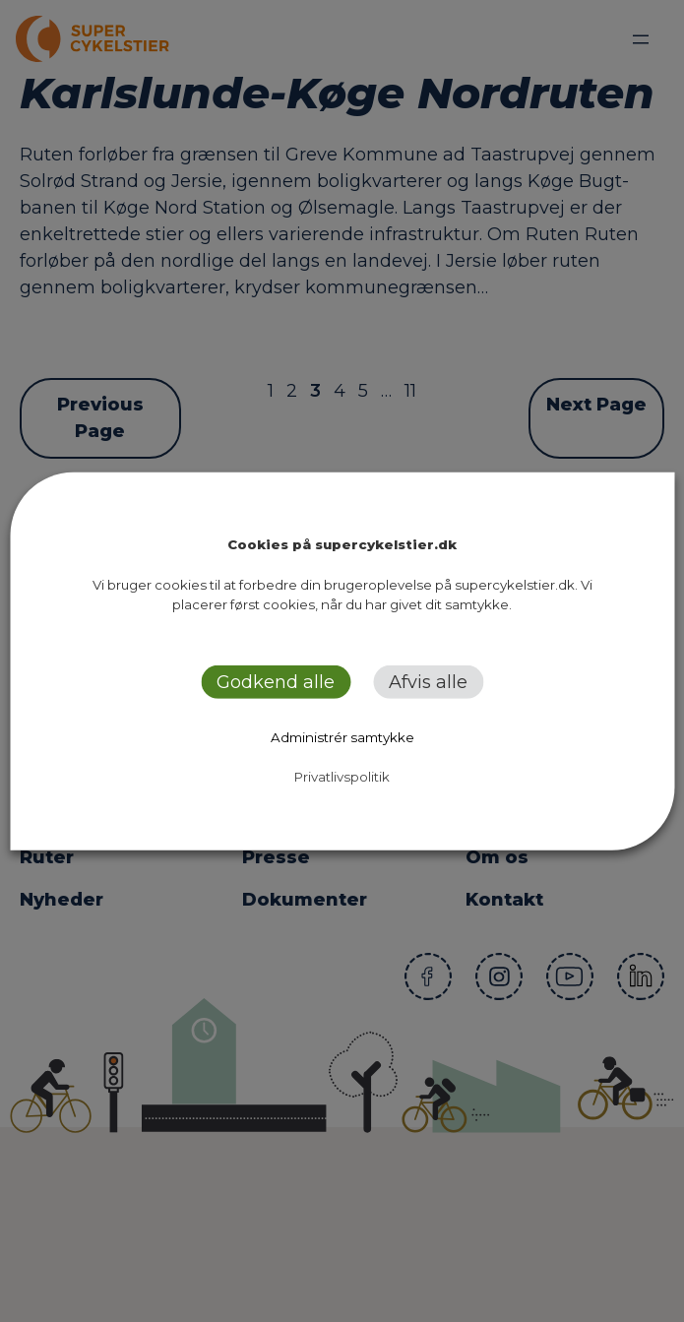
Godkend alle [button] (276, 682)
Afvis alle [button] (428, 682)
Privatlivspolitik (342, 777)
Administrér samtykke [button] (342, 737)
